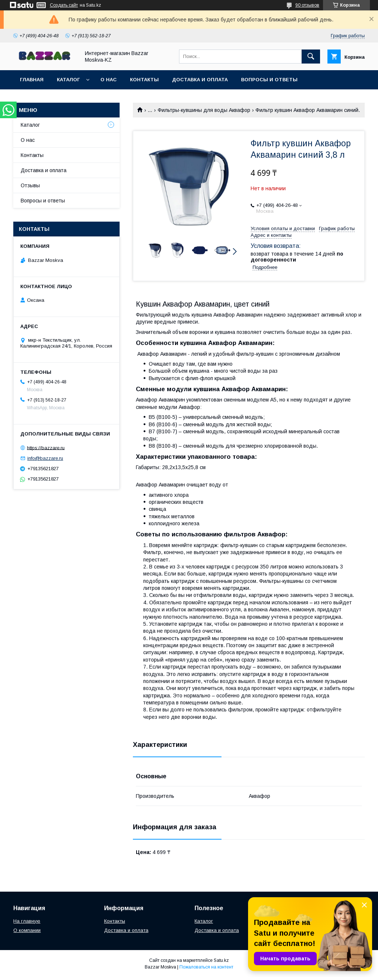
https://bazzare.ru (46, 447)
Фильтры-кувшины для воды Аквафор (204, 110)
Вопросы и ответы (269, 79)
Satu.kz (221, 960)
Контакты (144, 79)
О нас (108, 79)
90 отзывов (307, 5)
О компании (27, 930)
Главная (32, 79)
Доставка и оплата (200, 79)
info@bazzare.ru (45, 458)
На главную (26, 921)
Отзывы (30, 185)
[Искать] (311, 56)
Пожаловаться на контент (206, 967)
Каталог (68, 79)
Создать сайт (64, 5)
